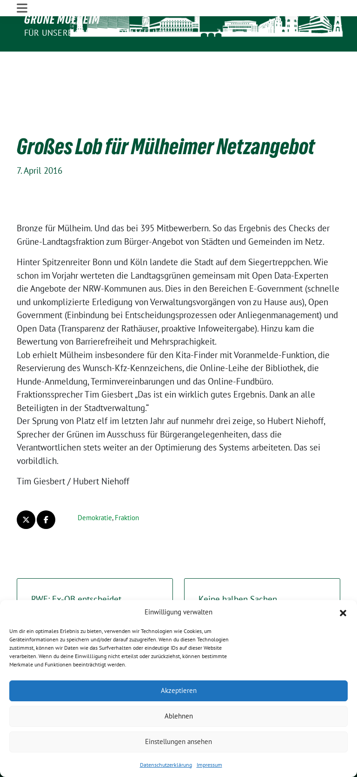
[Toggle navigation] (22, 60)
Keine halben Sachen (262, 578)
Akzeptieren (179, 690)
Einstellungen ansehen (178, 741)
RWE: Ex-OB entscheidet (95, 578)
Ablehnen (179, 716)
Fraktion (127, 489)
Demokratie (95, 489)
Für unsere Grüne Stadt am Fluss (95, 32)
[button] (343, 612)
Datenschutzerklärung (166, 764)
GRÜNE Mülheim (62, 19)
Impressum (209, 764)
